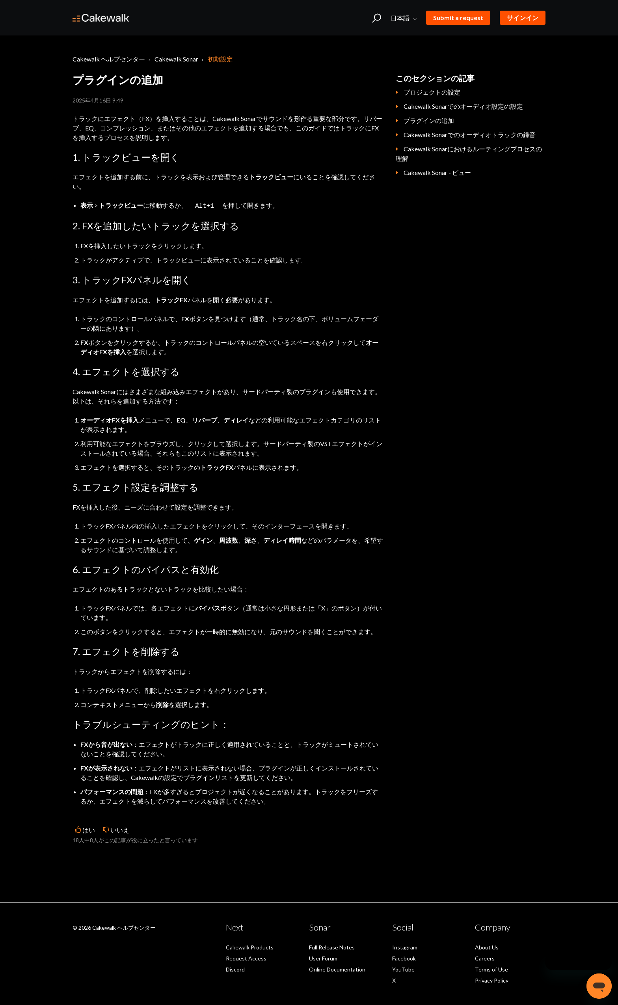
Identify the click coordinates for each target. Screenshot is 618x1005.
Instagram (404, 946)
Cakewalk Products (250, 946)
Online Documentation (337, 968)
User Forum (323, 957)
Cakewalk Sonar (176, 59)
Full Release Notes (332, 946)
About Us (487, 946)
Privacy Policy (491, 979)
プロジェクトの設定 (432, 92)
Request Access (246, 957)
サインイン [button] (522, 17)
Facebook (404, 957)
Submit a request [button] (458, 17)
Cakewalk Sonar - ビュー (437, 172)
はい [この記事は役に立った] (88, 829)
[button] (376, 17)
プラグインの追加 (429, 120)
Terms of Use (491, 968)
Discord (235, 968)
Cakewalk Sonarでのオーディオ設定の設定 (463, 106)
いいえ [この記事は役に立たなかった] (119, 829)
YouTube (403, 968)
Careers (485, 957)
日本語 (401, 18)
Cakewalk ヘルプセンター (109, 59)
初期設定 (220, 59)
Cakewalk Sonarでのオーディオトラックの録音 (470, 134)
